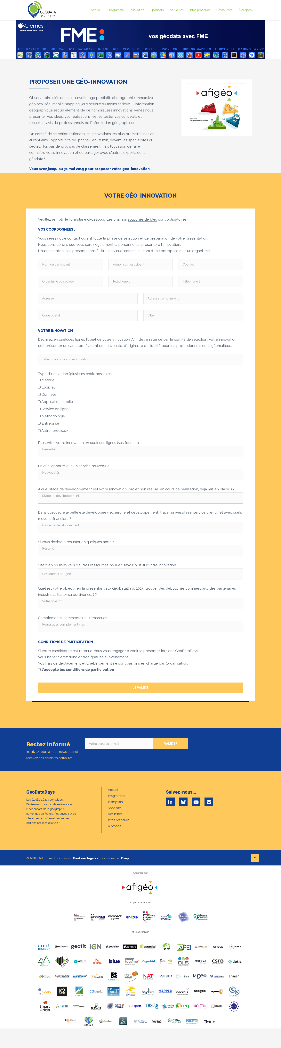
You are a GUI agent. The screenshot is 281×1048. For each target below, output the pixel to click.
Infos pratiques (200, 10)
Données (47, 394)
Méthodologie (51, 416)
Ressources (224, 10)
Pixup (125, 858)
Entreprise (48, 423)
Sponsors (157, 10)
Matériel (46, 380)
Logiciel (46, 387)
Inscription (137, 10)
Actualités (176, 10)
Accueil (96, 10)
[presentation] (231, 745)
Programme (116, 10)
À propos (245, 10)
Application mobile (55, 402)
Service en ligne (53, 409)
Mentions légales (85, 858)
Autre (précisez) (53, 431)
